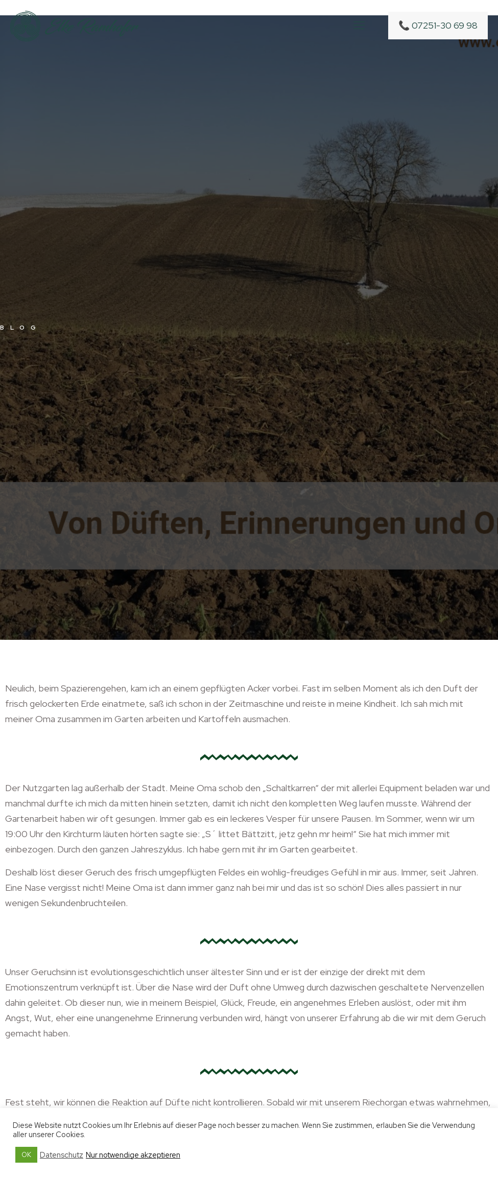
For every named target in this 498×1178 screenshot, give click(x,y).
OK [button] (26, 1154)
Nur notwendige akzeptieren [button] (133, 1155)
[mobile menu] (359, 25)
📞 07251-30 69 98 (438, 25)
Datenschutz (61, 1155)
